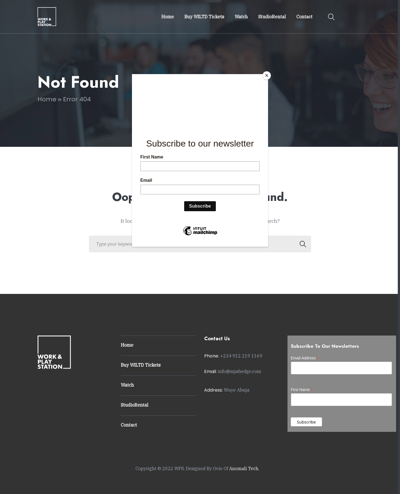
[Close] (266, 75)
